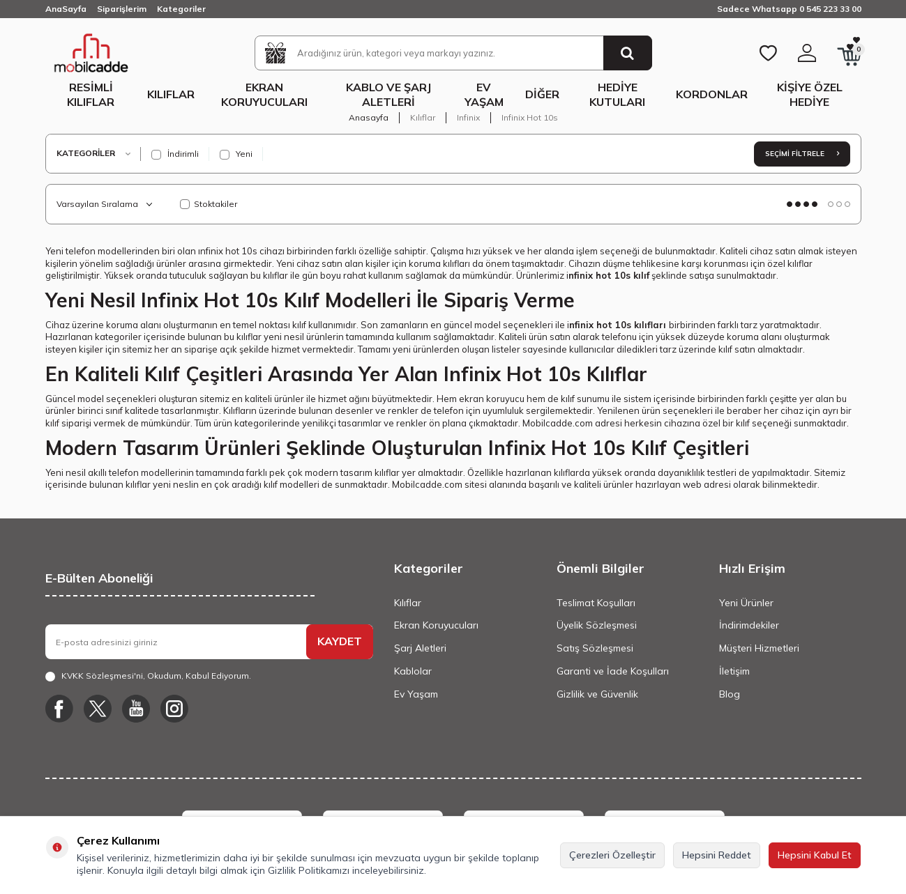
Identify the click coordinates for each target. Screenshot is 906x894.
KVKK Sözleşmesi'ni (102, 675)
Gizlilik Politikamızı (308, 870)
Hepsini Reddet (716, 855)
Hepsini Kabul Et (815, 855)
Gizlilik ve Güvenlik (597, 694)
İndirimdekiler (749, 625)
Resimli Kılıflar (90, 94)
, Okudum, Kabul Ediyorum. (148, 675)
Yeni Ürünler (746, 602)
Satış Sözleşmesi (595, 648)
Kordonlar (712, 94)
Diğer (542, 94)
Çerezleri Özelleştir (612, 855)
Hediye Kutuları (617, 94)
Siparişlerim (121, 8)
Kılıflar (171, 94)
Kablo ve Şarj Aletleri (388, 94)
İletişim (734, 671)
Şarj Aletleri (420, 648)
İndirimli (175, 154)
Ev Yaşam (484, 94)
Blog (729, 694)
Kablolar (413, 671)
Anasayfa (368, 117)
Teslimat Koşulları (596, 602)
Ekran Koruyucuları (264, 94)
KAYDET (339, 641)
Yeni (236, 154)
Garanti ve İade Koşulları (613, 671)
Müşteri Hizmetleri (759, 648)
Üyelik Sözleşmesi (597, 625)
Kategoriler (181, 8)
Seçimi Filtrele (802, 153)
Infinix (468, 117)
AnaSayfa (65, 8)
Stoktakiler (208, 204)
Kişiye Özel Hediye (810, 94)
